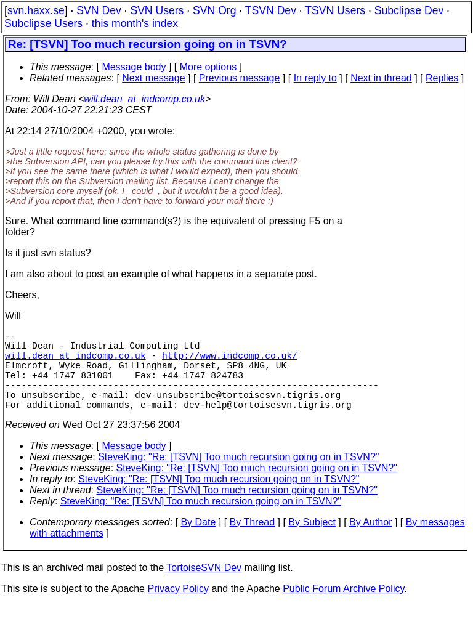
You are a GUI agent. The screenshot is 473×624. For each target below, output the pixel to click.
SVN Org (214, 10)
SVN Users (157, 10)
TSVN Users (335, 10)
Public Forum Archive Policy (343, 608)
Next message (153, 78)
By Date (198, 542)
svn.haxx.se (36, 10)
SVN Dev (98, 10)
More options (208, 67)
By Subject (311, 542)
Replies (442, 78)
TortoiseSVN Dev (203, 587)
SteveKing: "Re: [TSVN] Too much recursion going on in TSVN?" (238, 476)
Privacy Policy (178, 608)
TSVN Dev (270, 10)
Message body (134, 67)
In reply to (315, 78)
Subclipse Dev (408, 10)
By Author (370, 542)
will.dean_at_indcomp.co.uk (144, 99)
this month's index (135, 23)
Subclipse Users (43, 23)
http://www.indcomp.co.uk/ (229, 362)
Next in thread (381, 78)
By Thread (252, 542)
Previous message (239, 78)
